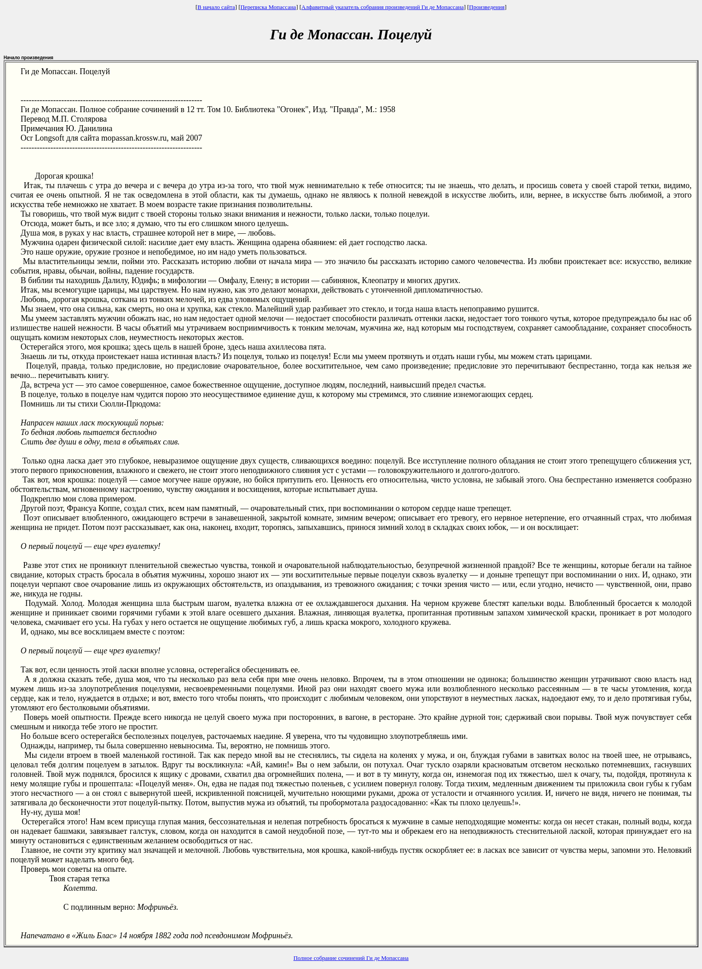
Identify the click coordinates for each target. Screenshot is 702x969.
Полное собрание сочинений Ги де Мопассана (351, 958)
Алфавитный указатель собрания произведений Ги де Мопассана (382, 7)
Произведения (486, 7)
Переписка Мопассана (268, 7)
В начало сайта (216, 7)
